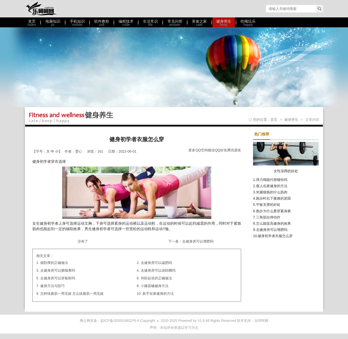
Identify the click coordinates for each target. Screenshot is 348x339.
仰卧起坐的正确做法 (156, 278)
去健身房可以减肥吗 (156, 263)
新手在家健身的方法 (158, 294)
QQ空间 (201, 150)
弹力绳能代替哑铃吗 (271, 180)
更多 (191, 150)
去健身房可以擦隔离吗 (57, 270)
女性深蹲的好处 (286, 171)
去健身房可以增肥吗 (198, 241)
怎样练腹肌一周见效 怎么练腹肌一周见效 (72, 294)
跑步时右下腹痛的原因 (273, 198)
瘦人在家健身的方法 (271, 186)
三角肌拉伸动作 (268, 217)
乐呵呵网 (41, 8)
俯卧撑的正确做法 (54, 263)
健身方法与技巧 (52, 286)
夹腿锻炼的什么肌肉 (271, 192)
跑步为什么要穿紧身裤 (273, 211)
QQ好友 (221, 150)
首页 (273, 120)
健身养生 (291, 120)
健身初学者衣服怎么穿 (275, 236)
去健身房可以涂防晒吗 (158, 270)
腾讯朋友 (234, 150)
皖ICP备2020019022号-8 (120, 321)
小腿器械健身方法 (155, 286)
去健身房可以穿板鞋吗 (57, 278)
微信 (211, 150)
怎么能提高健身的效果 (273, 223)
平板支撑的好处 (268, 205)
